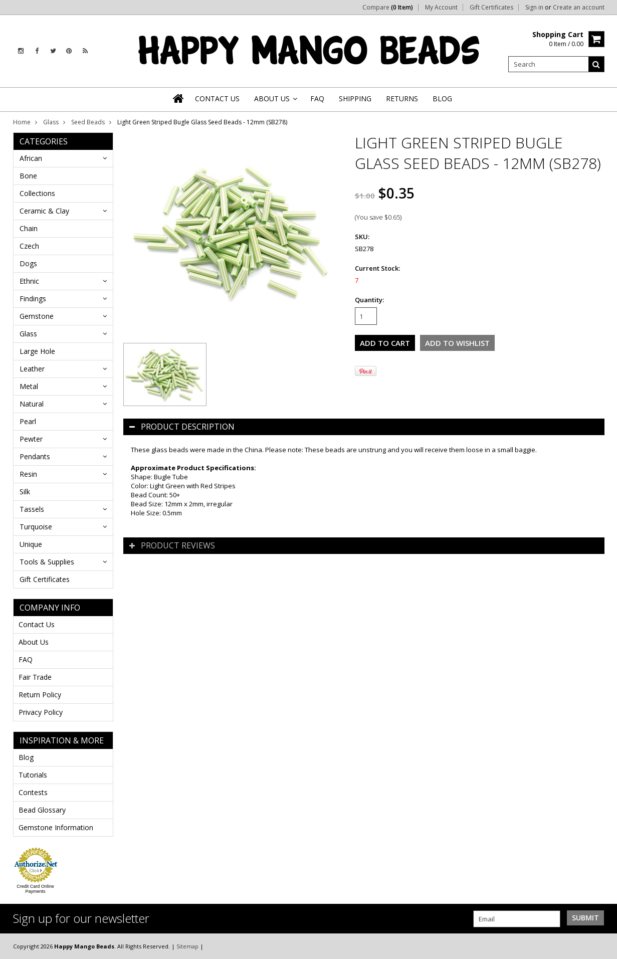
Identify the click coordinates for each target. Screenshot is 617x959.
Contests (33, 792)
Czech (29, 246)
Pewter (31, 439)
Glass (51, 122)
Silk (25, 491)
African (31, 158)
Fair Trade (35, 677)
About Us (34, 642)
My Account (441, 7)
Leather (32, 368)
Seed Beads (88, 122)
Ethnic (29, 281)
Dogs (28, 263)
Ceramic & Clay (44, 211)
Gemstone (37, 316)
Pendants (35, 456)
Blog (26, 757)
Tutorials (33, 775)
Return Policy (40, 694)
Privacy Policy (41, 712)
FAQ (26, 659)
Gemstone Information (56, 827)
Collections (37, 193)
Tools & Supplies (47, 561)
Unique (31, 544)
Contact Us (37, 624)
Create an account (578, 7)
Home (22, 122)
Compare (387, 7)
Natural (32, 404)
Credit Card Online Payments (35, 889)
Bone (28, 175)
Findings (33, 298)
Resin (28, 474)
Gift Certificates (491, 7)
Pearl (28, 421)
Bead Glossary (42, 810)
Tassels (32, 509)
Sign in (534, 7)
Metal (29, 386)
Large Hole (37, 351)
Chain (29, 228)
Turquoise (36, 526)
